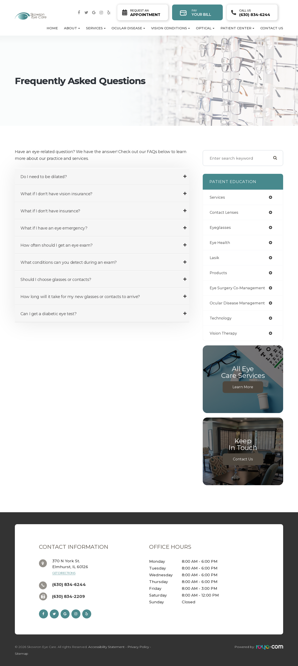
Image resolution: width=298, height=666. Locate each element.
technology (221, 318)
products (219, 272)
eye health (221, 242)
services (218, 197)
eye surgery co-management (239, 287)
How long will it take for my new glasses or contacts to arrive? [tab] (80, 296)
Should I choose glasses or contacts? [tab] (55, 279)
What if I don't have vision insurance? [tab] (56, 193)
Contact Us (271, 28)
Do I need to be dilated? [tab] (43, 176)
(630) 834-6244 (254, 13)
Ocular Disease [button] (128, 28)
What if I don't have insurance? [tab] (50, 211)
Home (52, 28)
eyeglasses (221, 227)
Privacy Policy (138, 647)
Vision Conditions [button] (170, 28)
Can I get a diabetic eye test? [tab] (48, 313)
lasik (215, 257)
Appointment (145, 13)
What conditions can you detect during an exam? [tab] (68, 262)
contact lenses (225, 212)
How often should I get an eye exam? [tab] (56, 245)
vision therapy (225, 333)
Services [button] (96, 28)
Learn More (242, 387)
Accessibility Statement (106, 647)
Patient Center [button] (237, 28)
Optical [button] (205, 28)
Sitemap (21, 654)
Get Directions (63, 573)
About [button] (72, 28)
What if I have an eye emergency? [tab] (53, 228)
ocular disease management (239, 303)
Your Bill (201, 13)
